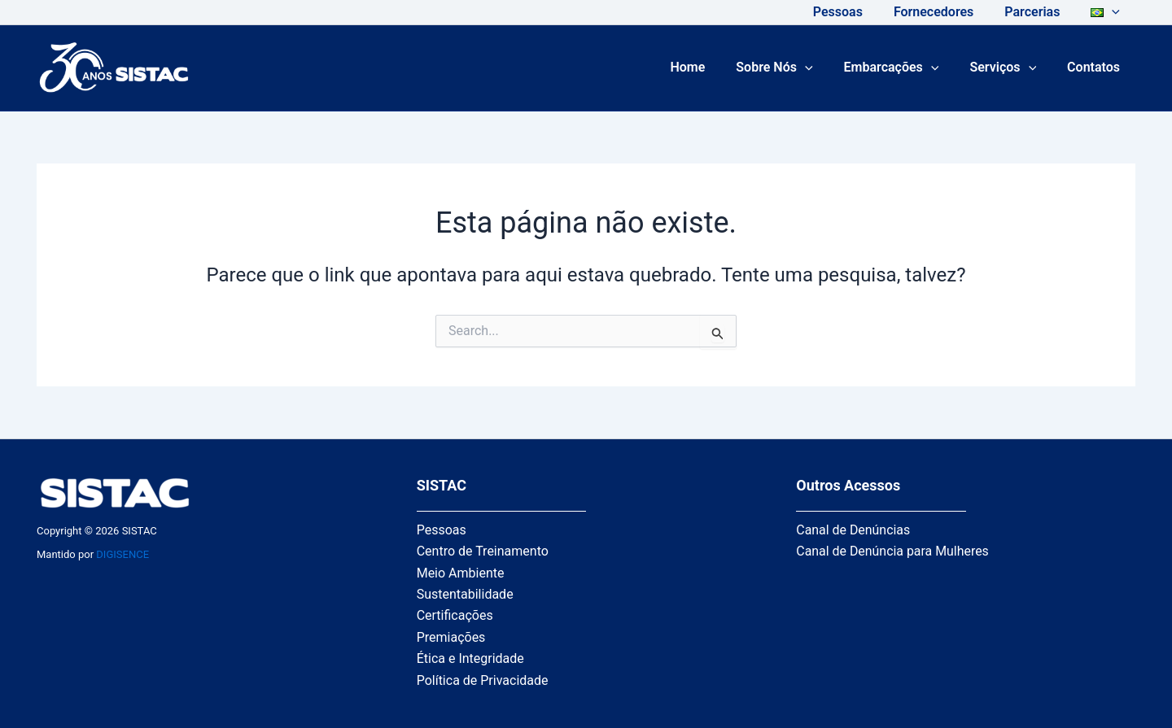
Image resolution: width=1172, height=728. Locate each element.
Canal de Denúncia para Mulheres (893, 551)
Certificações (455, 615)
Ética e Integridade (470, 658)
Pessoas (441, 530)
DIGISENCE (122, 554)
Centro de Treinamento (483, 551)
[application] (1114, 12)
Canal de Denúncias (853, 530)
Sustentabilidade (465, 594)
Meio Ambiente (461, 573)
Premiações (451, 637)
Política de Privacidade (483, 680)
